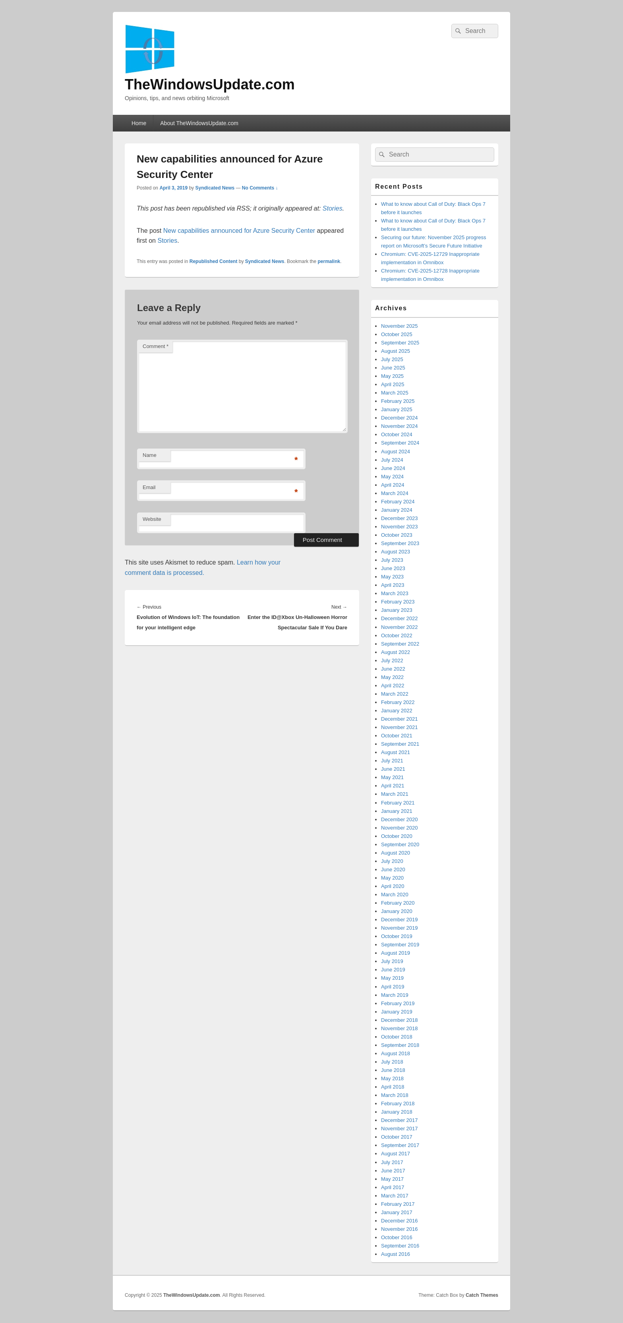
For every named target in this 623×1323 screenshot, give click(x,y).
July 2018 (392, 1062)
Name (150, 455)
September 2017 (400, 1145)
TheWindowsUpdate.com (210, 84)
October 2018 (396, 1037)
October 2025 (396, 334)
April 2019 (392, 987)
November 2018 (399, 1028)
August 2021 (395, 752)
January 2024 (396, 510)
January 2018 (396, 1112)
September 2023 (400, 543)
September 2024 (400, 443)
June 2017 (393, 1171)
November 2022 (399, 627)
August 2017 (395, 1154)
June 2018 (393, 1070)
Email (149, 487)
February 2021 (398, 803)
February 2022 (398, 702)
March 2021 (394, 794)
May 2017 (392, 1179)
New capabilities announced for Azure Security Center (239, 230)
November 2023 (399, 527)
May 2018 (392, 1078)
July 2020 (392, 861)
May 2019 (392, 978)
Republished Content (214, 261)
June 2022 (393, 669)
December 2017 (399, 1120)
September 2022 (400, 644)
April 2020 (392, 886)
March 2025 (394, 393)
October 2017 (396, 1137)
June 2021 (393, 769)
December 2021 (399, 719)
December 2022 (399, 618)
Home (139, 123)
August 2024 (395, 452)
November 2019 (399, 928)
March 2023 (394, 593)
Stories (332, 208)
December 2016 (399, 1221)
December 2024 (399, 418)
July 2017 (392, 1162)
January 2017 (396, 1212)
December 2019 (399, 920)
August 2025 (395, 351)
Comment (155, 346)
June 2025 (393, 368)
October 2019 (396, 936)
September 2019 (400, 945)
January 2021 (396, 811)
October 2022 (396, 635)
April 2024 (392, 485)
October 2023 (396, 535)
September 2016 (400, 1246)
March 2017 (394, 1196)
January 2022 (396, 711)
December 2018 (399, 1020)
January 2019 (396, 1012)
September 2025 (400, 343)
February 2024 (398, 502)
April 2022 (392, 686)
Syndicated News (214, 188)
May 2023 (392, 577)
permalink (329, 261)
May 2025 (392, 376)
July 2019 (392, 961)
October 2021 (396, 736)
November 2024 (399, 426)
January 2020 (396, 911)
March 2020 (394, 894)
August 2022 (395, 652)
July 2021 (392, 761)
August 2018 (395, 1053)
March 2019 (394, 995)
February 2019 (398, 1003)
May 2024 (392, 477)
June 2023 (393, 568)
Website (152, 519)
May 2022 (392, 677)
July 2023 (392, 560)
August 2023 (395, 552)
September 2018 (400, 1045)
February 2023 (398, 602)
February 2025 (398, 401)
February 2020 (398, 903)
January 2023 (396, 610)
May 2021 (392, 777)
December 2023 (399, 518)
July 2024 (392, 460)
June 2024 (393, 468)
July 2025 (392, 359)
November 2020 (399, 828)
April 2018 (392, 1087)
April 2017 (392, 1187)
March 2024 (394, 493)
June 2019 (393, 970)
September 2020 (400, 844)
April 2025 (392, 384)
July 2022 (392, 660)
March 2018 (394, 1095)
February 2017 (398, 1204)
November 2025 (399, 326)
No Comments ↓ (260, 188)
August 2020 (395, 853)
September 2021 (400, 744)
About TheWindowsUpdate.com (199, 123)
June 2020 (393, 869)
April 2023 (392, 585)
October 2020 (396, 836)
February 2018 (398, 1103)
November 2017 (399, 1129)
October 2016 (396, 1237)
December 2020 (399, 819)
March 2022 (394, 694)
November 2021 (399, 727)
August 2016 (395, 1254)
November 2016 (399, 1229)
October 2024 (396, 434)
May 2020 (392, 878)
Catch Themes (482, 1295)
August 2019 (395, 953)
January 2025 (396, 409)
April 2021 (392, 786)
